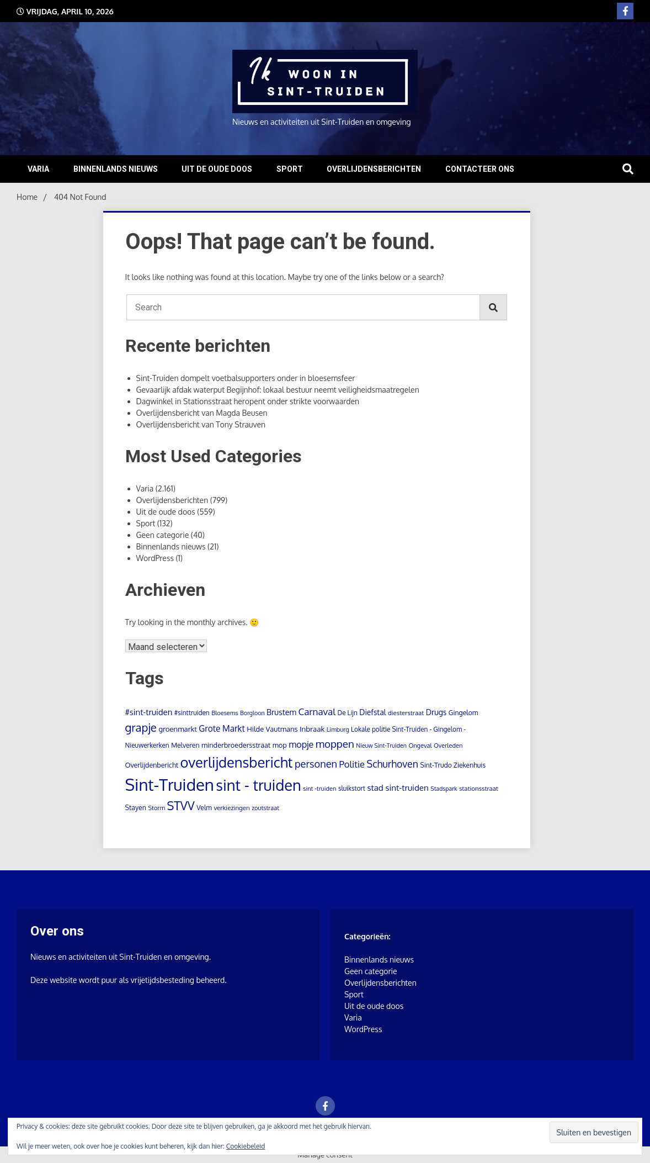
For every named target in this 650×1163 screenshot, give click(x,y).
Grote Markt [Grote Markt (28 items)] (221, 728)
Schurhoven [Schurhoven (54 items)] (392, 764)
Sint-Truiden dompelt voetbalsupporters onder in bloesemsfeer (245, 378)
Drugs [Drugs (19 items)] (436, 712)
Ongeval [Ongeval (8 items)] (419, 745)
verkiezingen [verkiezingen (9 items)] (231, 807)
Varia (38, 169)
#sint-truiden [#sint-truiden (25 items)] (149, 712)
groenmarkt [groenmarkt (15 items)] (177, 728)
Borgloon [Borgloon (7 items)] (252, 713)
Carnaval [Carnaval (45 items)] (316, 711)
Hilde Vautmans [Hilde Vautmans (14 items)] (272, 729)
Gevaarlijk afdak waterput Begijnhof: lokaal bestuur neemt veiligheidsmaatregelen (277, 389)
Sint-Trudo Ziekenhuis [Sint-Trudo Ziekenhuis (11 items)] (453, 764)
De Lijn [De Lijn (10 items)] (347, 713)
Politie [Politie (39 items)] (352, 764)
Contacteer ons (479, 169)
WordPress (155, 558)
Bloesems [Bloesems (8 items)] (224, 713)
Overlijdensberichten (374, 169)
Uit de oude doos (217, 169)
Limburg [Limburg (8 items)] (338, 729)
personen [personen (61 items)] (316, 763)
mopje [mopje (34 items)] (301, 744)
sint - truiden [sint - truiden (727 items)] (258, 784)
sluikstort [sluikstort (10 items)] (351, 788)
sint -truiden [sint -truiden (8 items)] (319, 788)
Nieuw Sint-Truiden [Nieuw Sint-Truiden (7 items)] (381, 745)
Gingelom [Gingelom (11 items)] (463, 712)
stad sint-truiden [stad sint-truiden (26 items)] (397, 787)
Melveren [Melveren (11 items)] (185, 745)
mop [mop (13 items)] (280, 745)
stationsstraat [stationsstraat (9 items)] (478, 788)
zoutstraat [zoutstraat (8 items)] (265, 808)
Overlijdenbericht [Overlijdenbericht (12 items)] (152, 764)
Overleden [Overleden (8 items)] (448, 745)
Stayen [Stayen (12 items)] (135, 807)
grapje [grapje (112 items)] (141, 727)
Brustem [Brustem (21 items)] (281, 712)
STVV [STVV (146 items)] (180, 805)
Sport (289, 169)
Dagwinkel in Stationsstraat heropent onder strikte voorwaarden (248, 401)
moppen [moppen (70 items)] (335, 743)
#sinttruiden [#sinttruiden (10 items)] (192, 713)
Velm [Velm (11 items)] (204, 807)
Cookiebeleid (245, 1146)
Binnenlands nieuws (115, 169)
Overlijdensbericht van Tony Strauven (201, 424)
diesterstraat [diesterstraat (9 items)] (406, 713)
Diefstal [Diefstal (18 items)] (372, 712)
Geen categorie (162, 535)
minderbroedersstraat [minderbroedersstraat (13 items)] (235, 745)
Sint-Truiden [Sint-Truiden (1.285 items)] (169, 784)
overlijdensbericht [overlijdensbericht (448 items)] (236, 762)
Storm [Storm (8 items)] (156, 808)
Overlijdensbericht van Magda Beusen (202, 412)
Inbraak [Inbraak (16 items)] (312, 728)
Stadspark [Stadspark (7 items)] (443, 788)
